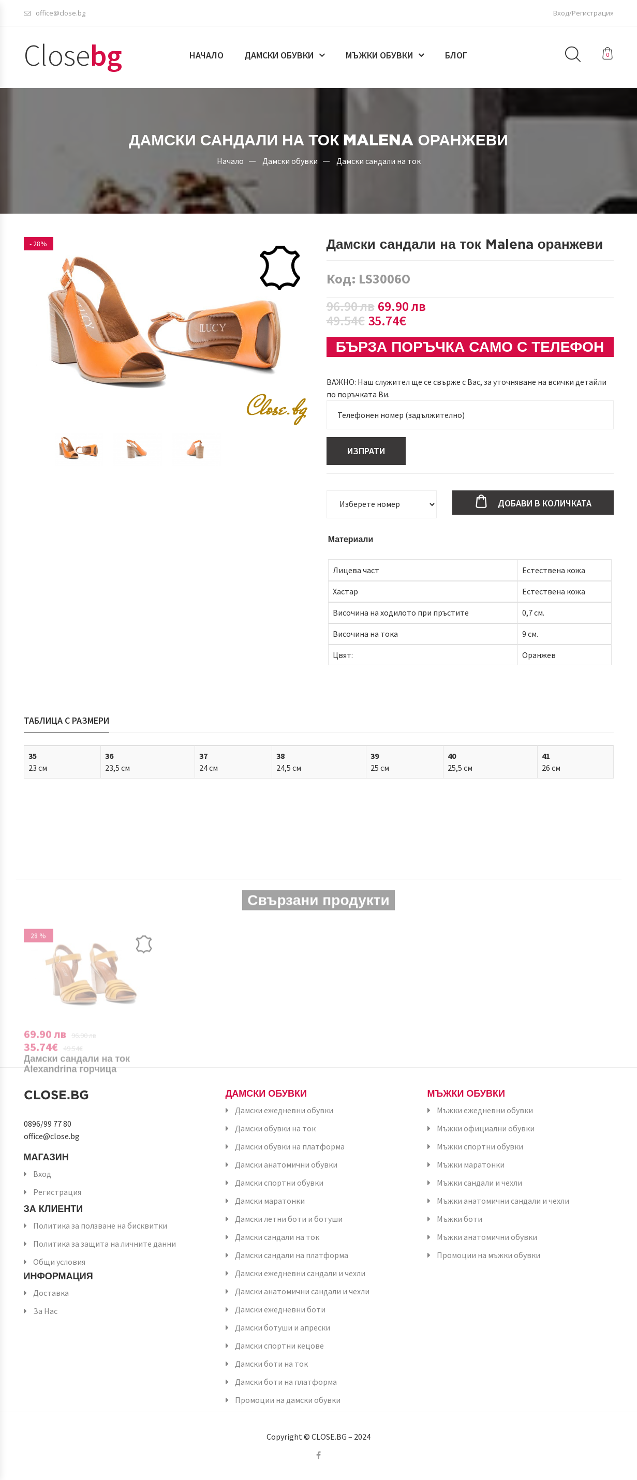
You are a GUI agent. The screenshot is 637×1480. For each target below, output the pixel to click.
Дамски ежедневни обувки (284, 1110)
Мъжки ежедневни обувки (485, 1110)
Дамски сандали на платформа (291, 1255)
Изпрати (366, 451)
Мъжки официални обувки (486, 1128)
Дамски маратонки (270, 1200)
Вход (42, 1174)
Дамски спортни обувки (279, 1182)
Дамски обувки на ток (275, 1128)
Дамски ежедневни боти (280, 1309)
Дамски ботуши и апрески (282, 1327)
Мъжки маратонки (471, 1164)
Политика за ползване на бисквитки (100, 1225)
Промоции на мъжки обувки (488, 1255)
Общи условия (59, 1262)
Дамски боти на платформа (286, 1382)
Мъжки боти (459, 1219)
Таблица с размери (66, 720)
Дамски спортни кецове (279, 1345)
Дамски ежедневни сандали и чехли (300, 1273)
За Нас (45, 1311)
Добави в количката (544, 503)
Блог (456, 55)
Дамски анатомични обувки (286, 1164)
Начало (206, 55)
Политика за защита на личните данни (104, 1243)
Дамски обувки (279, 55)
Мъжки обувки (379, 55)
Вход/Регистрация (583, 13)
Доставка (51, 1293)
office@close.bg (54, 13)
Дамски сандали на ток (378, 160)
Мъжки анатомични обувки (487, 1237)
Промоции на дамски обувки (287, 1400)
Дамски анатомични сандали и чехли (302, 1291)
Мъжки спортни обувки (480, 1146)
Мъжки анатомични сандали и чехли (503, 1200)
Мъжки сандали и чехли (479, 1182)
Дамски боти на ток (271, 1363)
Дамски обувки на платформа (290, 1146)
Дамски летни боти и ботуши (289, 1219)
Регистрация (57, 1192)
